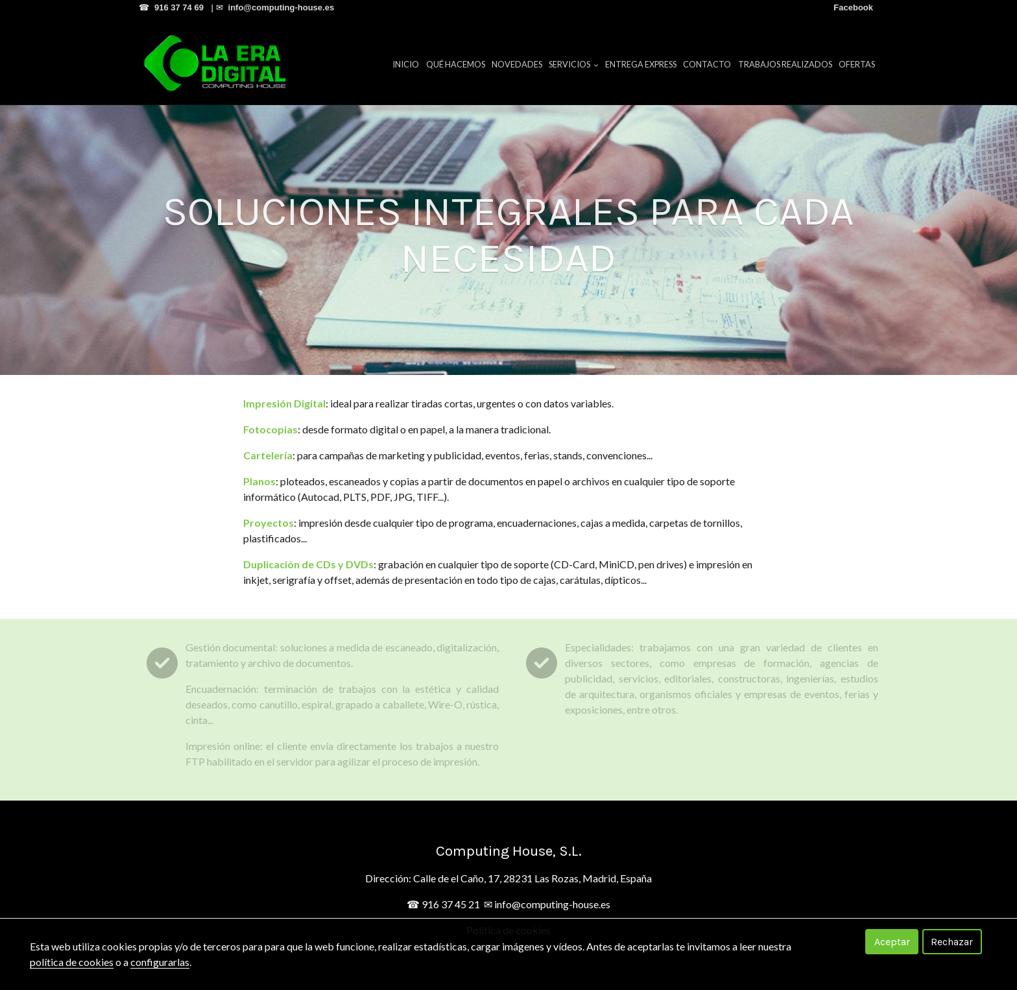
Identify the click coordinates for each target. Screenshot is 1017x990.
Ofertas (857, 64)
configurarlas (159, 962)
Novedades (517, 64)
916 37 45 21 (451, 904)
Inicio (405, 64)
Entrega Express (640, 64)
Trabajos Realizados (785, 64)
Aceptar (892, 942)
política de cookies (72, 962)
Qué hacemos (455, 64)
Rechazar (952, 942)
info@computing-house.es (552, 904)
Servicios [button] (574, 64)
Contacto (707, 64)
